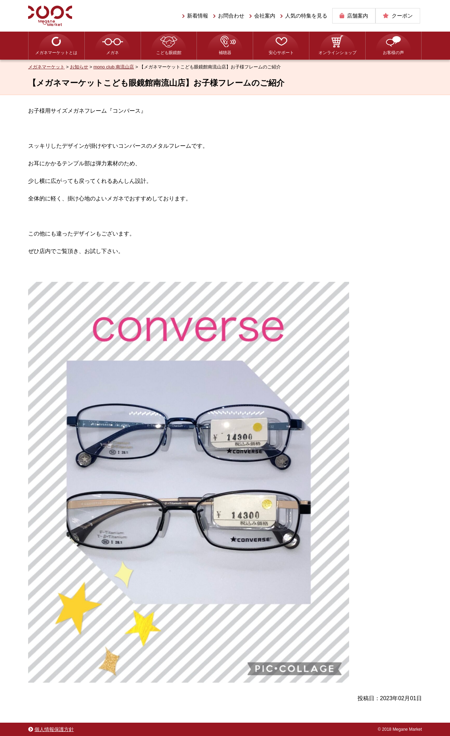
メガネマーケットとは (56, 52)
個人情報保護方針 (54, 729)
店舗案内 (357, 16)
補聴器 (225, 52)
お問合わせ (231, 16)
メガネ (112, 52)
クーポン (402, 16)
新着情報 (197, 16)
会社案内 (264, 16)
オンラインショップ (337, 52)
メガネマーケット (50, 15)
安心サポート (281, 52)
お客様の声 (393, 52)
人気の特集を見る (306, 16)
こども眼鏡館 (168, 52)
